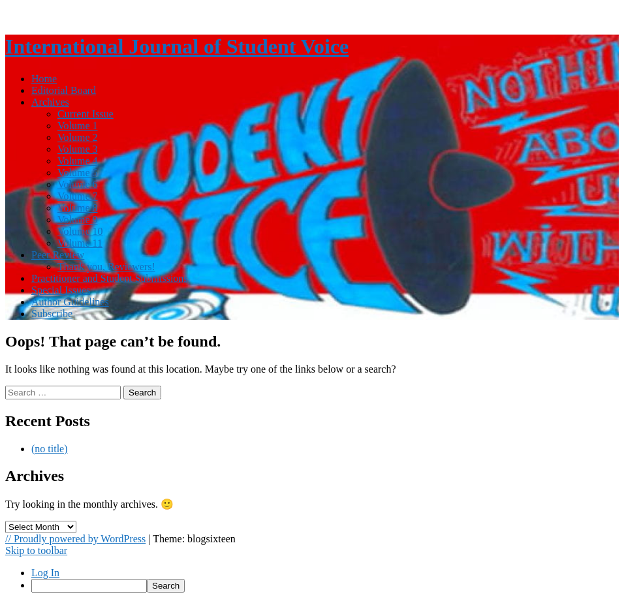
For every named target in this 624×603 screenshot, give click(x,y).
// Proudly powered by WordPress (75, 538)
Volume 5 (77, 172)
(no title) (49, 448)
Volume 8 (77, 207)
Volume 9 (77, 219)
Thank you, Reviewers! (106, 266)
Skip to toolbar (36, 550)
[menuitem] (325, 586)
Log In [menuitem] (45, 572)
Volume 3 (77, 149)
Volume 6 (77, 184)
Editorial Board (63, 90)
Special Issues (60, 290)
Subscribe (51, 313)
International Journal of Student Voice (177, 46)
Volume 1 (77, 125)
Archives (50, 102)
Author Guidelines (70, 301)
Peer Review (57, 254)
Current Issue (85, 113)
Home (44, 78)
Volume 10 (79, 231)
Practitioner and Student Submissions (109, 278)
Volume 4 (77, 160)
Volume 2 (77, 137)
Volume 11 (79, 243)
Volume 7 (77, 196)
